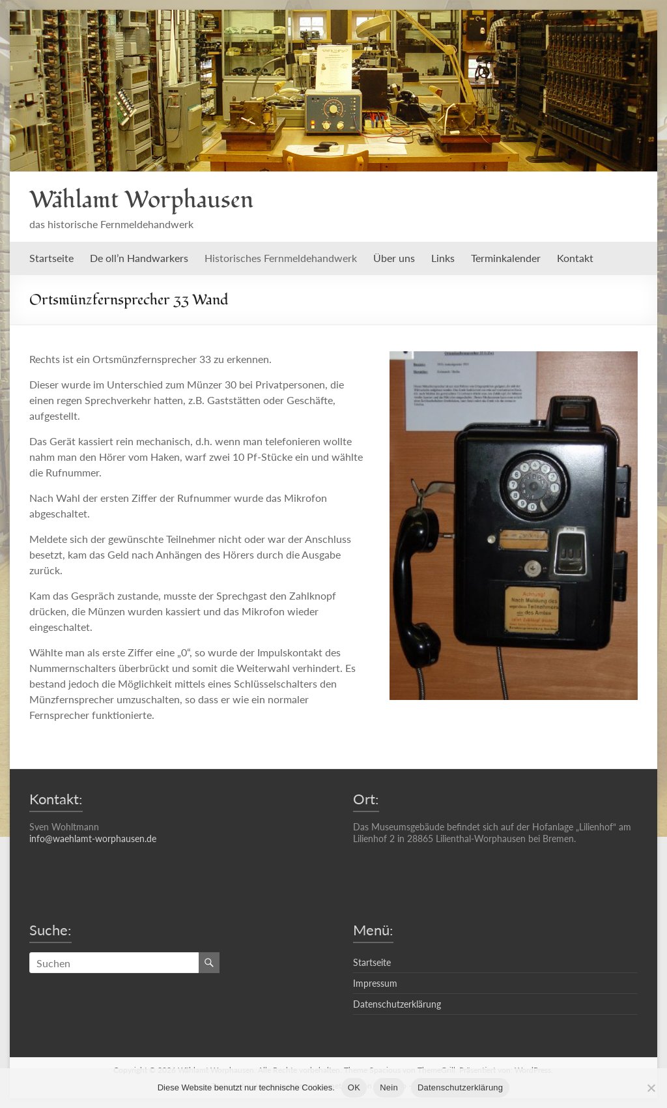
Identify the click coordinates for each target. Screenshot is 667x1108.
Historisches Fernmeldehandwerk (281, 258)
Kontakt (575, 258)
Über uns (394, 258)
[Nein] (650, 1087)
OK (354, 1087)
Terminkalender (506, 258)
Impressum (375, 983)
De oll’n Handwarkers (139, 258)
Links (443, 258)
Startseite (51, 258)
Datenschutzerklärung (397, 1004)
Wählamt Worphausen (141, 200)
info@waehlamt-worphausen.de (92, 838)
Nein (389, 1087)
